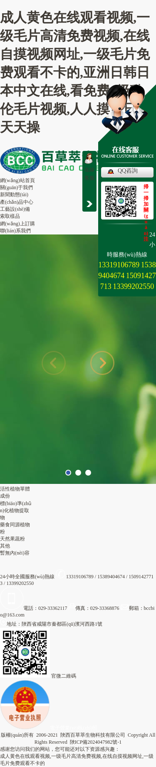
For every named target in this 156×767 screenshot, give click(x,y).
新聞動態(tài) (14, 194)
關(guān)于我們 (16, 187)
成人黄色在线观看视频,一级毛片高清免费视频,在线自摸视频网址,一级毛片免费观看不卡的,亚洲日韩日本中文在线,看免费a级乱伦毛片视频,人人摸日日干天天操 (75, 72)
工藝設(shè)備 (15, 209)
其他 (5, 546)
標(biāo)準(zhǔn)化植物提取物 (15, 510)
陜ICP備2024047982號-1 (96, 742)
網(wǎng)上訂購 (17, 224)
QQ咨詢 (128, 171)
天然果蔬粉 (12, 539)
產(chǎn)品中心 (16, 202)
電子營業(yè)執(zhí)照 (48, 728)
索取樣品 (10, 216)
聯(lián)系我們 (15, 231)
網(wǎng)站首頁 (17, 180)
